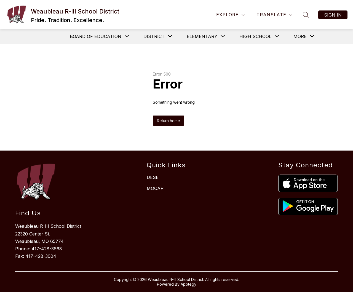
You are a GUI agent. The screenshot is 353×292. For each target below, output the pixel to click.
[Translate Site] (274, 14)
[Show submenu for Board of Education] (95, 36)
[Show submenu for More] (300, 36)
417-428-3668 (46, 248)
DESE (153, 177)
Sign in (333, 15)
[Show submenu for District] (154, 36)
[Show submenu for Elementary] (202, 36)
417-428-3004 (40, 256)
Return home (168, 120)
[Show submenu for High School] (255, 36)
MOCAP (155, 188)
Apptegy (188, 284)
